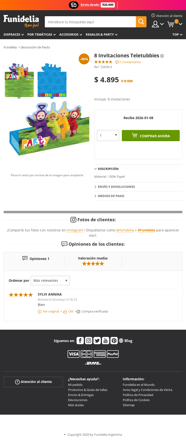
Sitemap (129, 405)
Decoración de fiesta (35, 47)
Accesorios (68, 34)
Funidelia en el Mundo (139, 384)
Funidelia (10, 47)
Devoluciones (77, 400)
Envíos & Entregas (81, 395)
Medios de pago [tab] (111, 196)
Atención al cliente (33, 381)
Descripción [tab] (108, 169)
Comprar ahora (154, 136)
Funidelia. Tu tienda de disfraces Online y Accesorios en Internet (21, 21)
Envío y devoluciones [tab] (116, 186)
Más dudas (76, 405)
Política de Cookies (136, 400)
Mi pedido (75, 384)
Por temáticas (39, 34)
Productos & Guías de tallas (87, 390)
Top (175, 34)
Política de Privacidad (138, 395)
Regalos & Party (100, 34)
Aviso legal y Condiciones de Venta (147, 390)
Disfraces (12, 34)
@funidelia (125, 230)
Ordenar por (19, 280)
